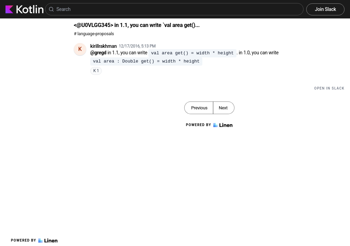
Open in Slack (329, 88)
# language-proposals (94, 33)
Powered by (34, 240)
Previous (199, 107)
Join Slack (325, 9)
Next (223, 107)
